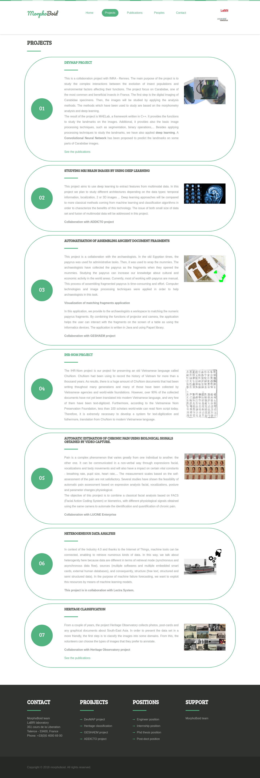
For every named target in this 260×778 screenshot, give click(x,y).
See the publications (77, 151)
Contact (181, 12)
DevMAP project (94, 719)
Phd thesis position (149, 732)
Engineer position (148, 719)
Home (90, 12)
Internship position (148, 725)
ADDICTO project (95, 738)
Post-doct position (148, 738)
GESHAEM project (96, 732)
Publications (134, 12)
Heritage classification (98, 725)
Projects (110, 12)
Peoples (159, 12)
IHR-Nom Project (78, 354)
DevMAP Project (78, 62)
